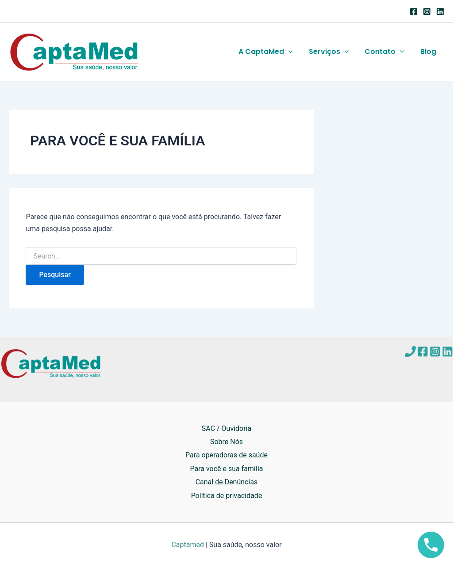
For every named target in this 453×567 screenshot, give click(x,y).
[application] (294, 52)
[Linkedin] (440, 11)
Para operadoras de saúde (226, 455)
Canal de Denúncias (227, 482)
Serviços (333, 52)
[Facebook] (414, 11)
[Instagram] (427, 11)
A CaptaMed (272, 52)
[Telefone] (410, 351)
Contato (387, 52)
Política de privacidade (226, 495)
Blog (429, 51)
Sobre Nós (226, 442)
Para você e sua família (226, 468)
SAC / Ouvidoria (226, 428)
